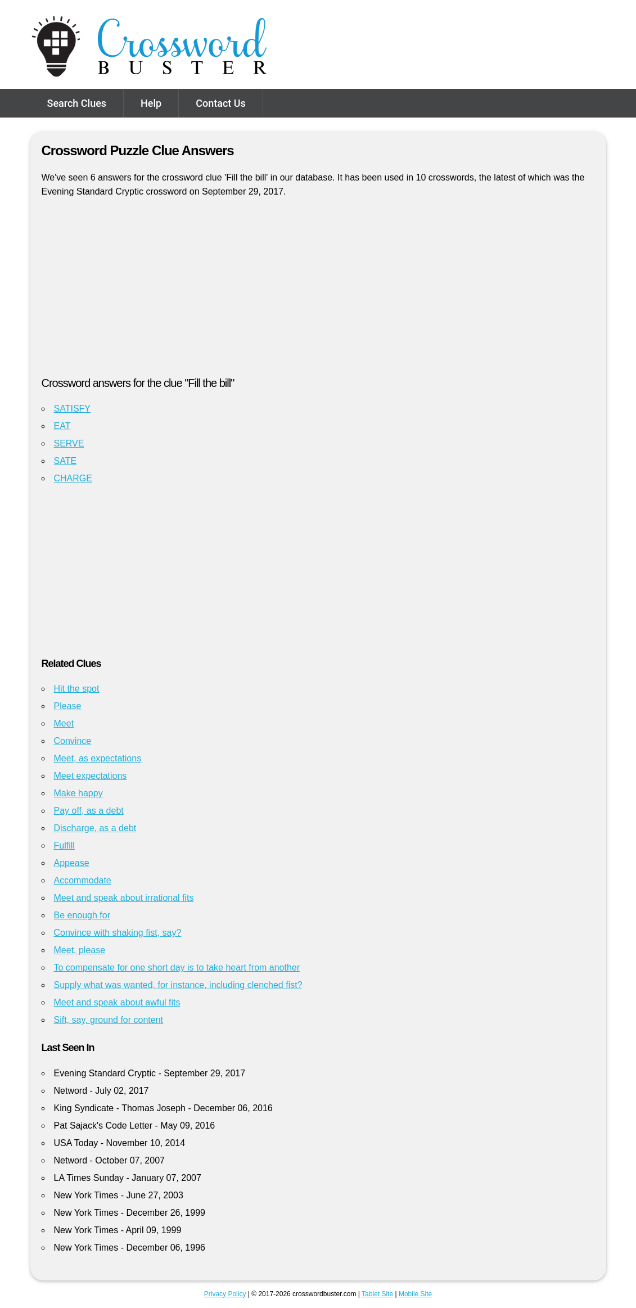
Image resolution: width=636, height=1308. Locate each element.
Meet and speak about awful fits (117, 1002)
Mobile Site (415, 1294)
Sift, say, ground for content (108, 1020)
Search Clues (77, 103)
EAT (62, 426)
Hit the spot (77, 688)
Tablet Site (377, 1294)
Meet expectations (90, 776)
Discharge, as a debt (95, 828)
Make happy (78, 793)
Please (68, 706)
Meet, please (80, 950)
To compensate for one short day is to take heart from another (177, 967)
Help (151, 103)
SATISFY (72, 408)
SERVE (69, 443)
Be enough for (82, 915)
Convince (73, 741)
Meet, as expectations (98, 758)
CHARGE (73, 478)
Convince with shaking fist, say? (118, 932)
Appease (71, 863)
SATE (65, 461)
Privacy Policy (225, 1294)
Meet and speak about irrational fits (124, 898)
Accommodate (82, 880)
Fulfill (64, 845)
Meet (64, 723)
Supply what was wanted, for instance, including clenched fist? (178, 985)
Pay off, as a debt (89, 810)
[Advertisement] (318, 292)
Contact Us (221, 103)
